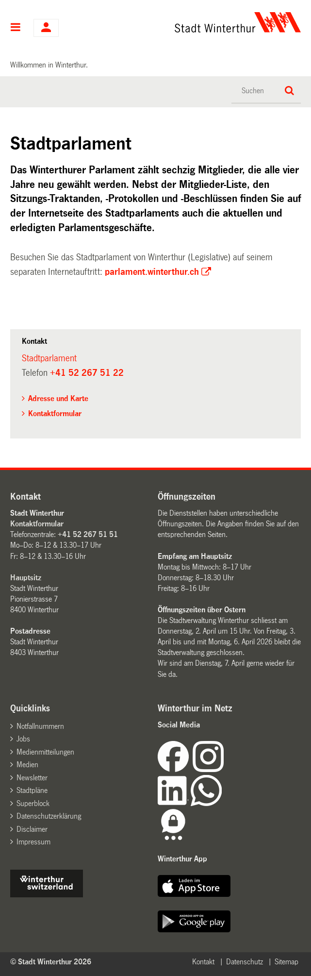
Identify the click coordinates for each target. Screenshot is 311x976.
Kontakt (203, 962)
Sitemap (286, 962)
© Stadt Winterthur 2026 (50, 962)
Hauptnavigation (15, 28)
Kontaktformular (55, 413)
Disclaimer (32, 829)
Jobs (23, 739)
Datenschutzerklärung (48, 816)
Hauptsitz (25, 577)
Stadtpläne (32, 790)
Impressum (33, 842)
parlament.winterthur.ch (152, 272)
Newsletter (32, 778)
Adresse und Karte (58, 398)
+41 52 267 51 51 (88, 534)
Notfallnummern (40, 726)
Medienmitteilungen (45, 752)
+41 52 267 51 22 (87, 373)
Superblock (32, 803)
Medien (27, 764)
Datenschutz (244, 962)
